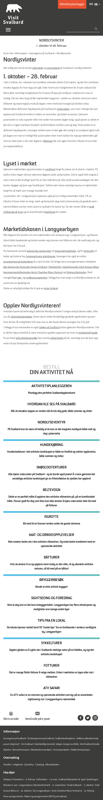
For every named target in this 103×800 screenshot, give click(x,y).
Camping (39, 654)
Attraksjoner (20, 716)
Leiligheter (17, 654)
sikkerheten (56, 338)
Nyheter (7, 639)
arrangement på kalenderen (18, 261)
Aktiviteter (8, 716)
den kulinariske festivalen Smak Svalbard (25, 267)
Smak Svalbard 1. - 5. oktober (80, 675)
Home (7, 724)
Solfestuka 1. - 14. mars (46, 669)
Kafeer (20, 701)
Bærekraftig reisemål (44, 634)
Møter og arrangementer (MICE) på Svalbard (45, 686)
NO (91, 4)
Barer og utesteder (34, 701)
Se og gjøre (10, 709)
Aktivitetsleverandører (41, 639)
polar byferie (51, 288)
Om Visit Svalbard (66, 735)
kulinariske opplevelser (39, 251)
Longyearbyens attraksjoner (40, 256)
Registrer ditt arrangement (19, 735)
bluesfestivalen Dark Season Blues (80, 267)
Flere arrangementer (13, 686)
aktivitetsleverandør (26, 338)
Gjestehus (29, 654)
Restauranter (9, 701)
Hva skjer (9, 662)
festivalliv (89, 251)
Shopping (32, 716)
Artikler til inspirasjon (80, 639)
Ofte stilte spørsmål (15, 741)
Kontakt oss (45, 735)
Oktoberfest (54, 267)
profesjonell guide (88, 332)
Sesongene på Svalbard (14, 628)
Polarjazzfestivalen (76, 272)
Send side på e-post (37, 608)
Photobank (32, 738)
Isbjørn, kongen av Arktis (67, 634)
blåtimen (48, 141)
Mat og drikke (12, 694)
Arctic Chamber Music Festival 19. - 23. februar (73, 680)
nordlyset (50, 169)
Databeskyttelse (51, 777)
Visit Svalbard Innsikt (89, 634)
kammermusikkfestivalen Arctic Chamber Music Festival (32, 272)
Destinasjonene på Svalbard (40, 628)
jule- (20, 277)
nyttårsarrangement (36, 277)
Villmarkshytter (52, 654)
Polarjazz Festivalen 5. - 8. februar (19, 669)
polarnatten (63, 109)
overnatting (53, 68)
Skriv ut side (10, 608)
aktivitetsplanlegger (21, 316)
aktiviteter (38, 68)
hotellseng (49, 212)
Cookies (7, 777)
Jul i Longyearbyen (41, 680)
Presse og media (13, 738)
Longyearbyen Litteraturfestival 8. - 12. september (42, 675)
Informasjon (11, 621)
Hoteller (7, 654)
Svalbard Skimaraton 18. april (71, 669)
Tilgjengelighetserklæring (27, 777)
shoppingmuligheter (65, 251)
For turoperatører (61, 639)
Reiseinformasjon (20, 639)
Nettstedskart (69, 777)
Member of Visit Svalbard (58, 738)
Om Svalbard (27, 634)
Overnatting (11, 647)
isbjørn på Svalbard (49, 327)
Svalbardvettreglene (65, 628)
